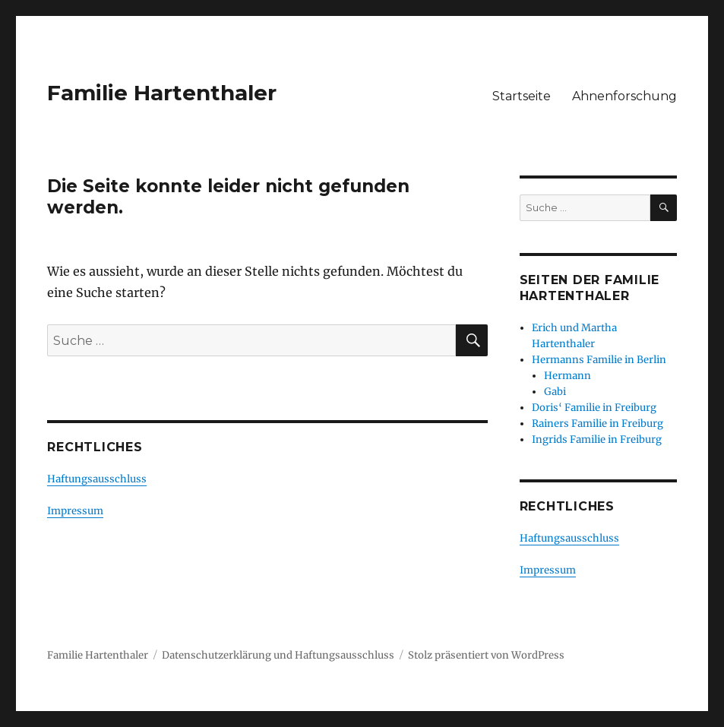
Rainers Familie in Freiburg (597, 423)
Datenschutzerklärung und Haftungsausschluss (278, 655)
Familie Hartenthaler (162, 93)
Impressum (75, 510)
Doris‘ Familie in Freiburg (594, 407)
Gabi (555, 391)
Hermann (567, 375)
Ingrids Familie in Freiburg (597, 439)
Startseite (521, 96)
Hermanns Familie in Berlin (599, 359)
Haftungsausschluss (97, 479)
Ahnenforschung (624, 96)
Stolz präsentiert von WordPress (486, 655)
